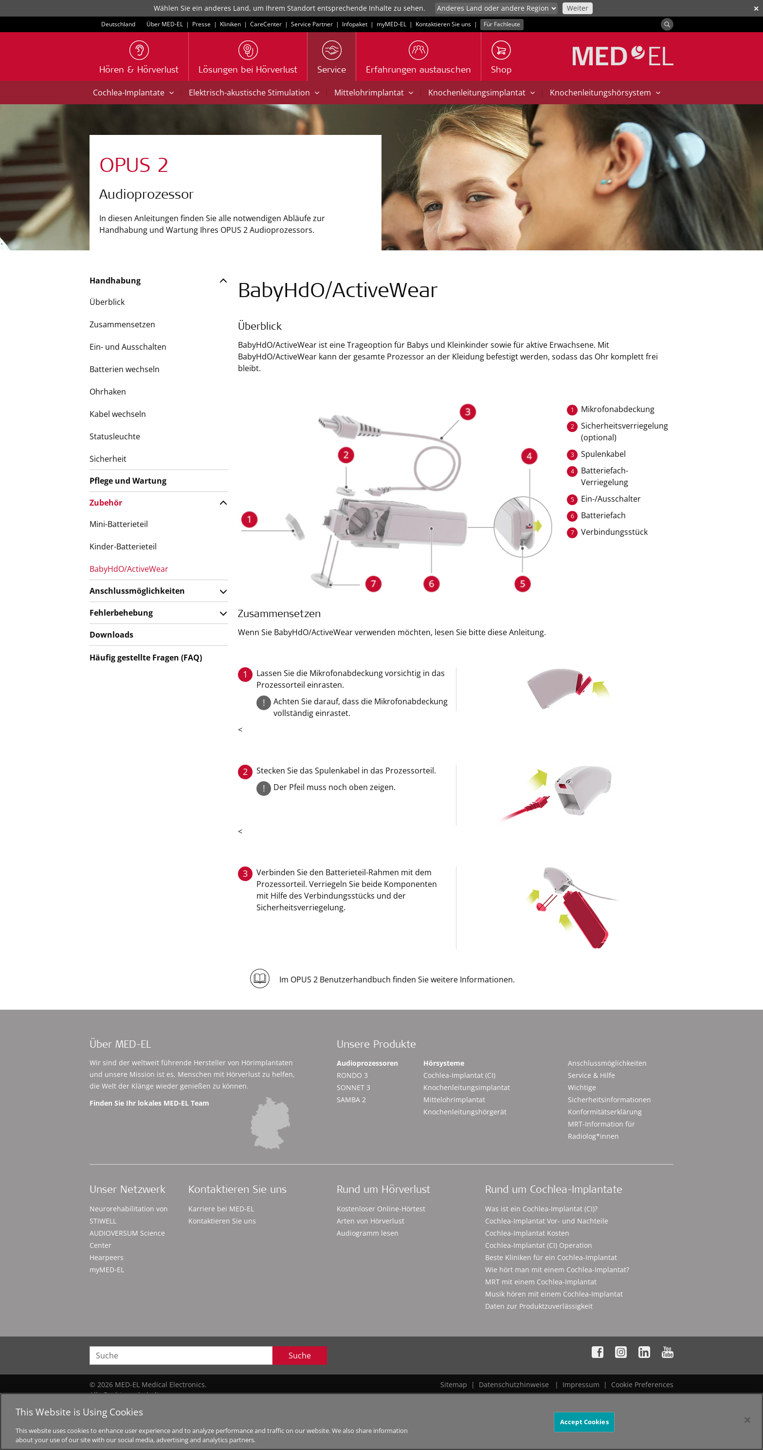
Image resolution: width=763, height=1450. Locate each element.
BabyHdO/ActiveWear (129, 569)
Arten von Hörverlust (370, 1220)
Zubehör (106, 502)
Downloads (111, 634)
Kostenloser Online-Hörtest (381, 1208)
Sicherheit (108, 458)
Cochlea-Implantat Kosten (527, 1233)
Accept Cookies (584, 1423)
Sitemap (453, 1384)
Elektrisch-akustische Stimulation (254, 92)
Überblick (107, 302)
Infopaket (354, 24)
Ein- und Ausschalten (128, 346)
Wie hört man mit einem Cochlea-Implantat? (557, 1269)
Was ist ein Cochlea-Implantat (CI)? (541, 1208)
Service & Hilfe (591, 1075)
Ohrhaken (108, 391)
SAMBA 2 (351, 1099)
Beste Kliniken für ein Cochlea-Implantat (551, 1257)
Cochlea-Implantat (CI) (459, 1075)
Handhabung (115, 280)
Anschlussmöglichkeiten (137, 590)
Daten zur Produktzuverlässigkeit (539, 1306)
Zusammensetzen (122, 324)
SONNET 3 (353, 1087)
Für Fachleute (502, 24)
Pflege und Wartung (128, 480)
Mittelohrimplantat (373, 92)
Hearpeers (107, 1257)
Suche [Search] (300, 1355)
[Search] (667, 24)
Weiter (577, 8)
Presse (201, 24)
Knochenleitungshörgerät (465, 1111)
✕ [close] (756, 8)
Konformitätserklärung (605, 1111)
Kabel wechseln (118, 414)
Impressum (581, 1384)
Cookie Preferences (642, 1384)
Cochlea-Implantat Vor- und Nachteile (546, 1220)
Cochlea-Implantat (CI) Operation (538, 1245)
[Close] (747, 1421)
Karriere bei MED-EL (221, 1208)
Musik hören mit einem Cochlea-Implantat (554, 1294)
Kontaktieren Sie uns (443, 24)
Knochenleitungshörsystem (605, 92)
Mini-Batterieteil (119, 524)
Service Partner (312, 24)
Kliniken (230, 24)
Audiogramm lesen (368, 1233)
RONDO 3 (352, 1075)
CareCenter (266, 24)
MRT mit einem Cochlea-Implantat (541, 1281)
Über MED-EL (164, 24)
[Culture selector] (496, 8)
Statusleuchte (115, 436)
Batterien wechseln (125, 369)
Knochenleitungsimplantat (481, 92)
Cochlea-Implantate (133, 92)
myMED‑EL (391, 24)
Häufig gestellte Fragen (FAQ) (146, 657)
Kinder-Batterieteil (123, 546)
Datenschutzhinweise (514, 1384)
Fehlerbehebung (121, 612)
